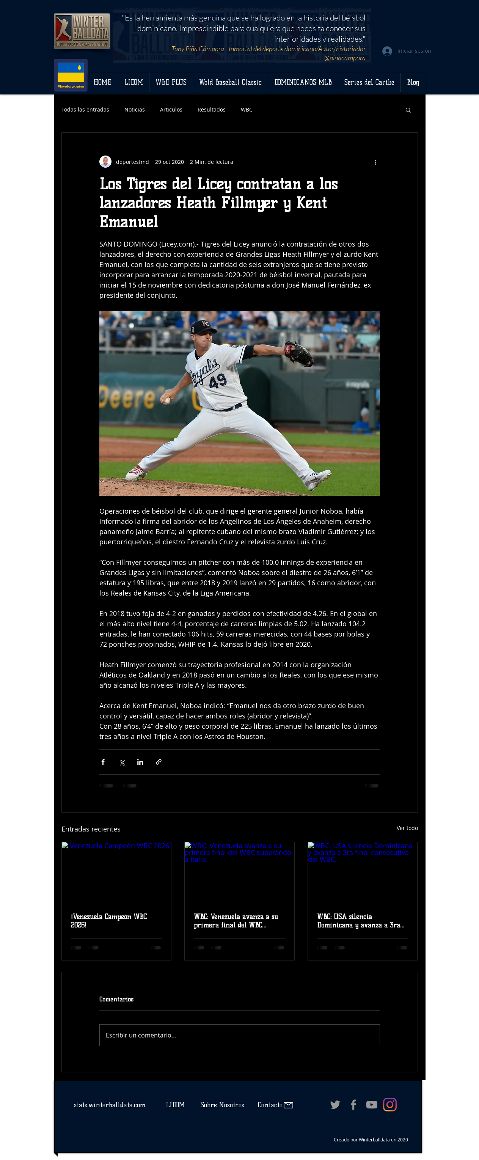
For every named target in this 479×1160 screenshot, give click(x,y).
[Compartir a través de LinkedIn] (140, 761)
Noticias (134, 109)
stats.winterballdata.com (110, 1105)
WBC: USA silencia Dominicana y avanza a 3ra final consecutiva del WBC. (358, 921)
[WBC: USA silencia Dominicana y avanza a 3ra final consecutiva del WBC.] (363, 873)
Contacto (269, 1105)
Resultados (212, 109)
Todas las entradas (85, 109)
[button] (408, 110)
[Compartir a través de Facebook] (103, 761)
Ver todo (407, 827)
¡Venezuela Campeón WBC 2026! (109, 921)
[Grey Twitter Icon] (335, 1104)
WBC (247, 109)
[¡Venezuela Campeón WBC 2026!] (116, 873)
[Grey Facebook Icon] (353, 1104)
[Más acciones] (375, 161)
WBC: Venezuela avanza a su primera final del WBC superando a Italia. (236, 921)
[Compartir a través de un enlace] (158, 761)
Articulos (171, 109)
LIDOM (175, 1105)
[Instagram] (390, 1104)
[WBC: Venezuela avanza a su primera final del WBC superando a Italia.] (239, 873)
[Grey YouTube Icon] (371, 1104)
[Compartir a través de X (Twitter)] (121, 761)
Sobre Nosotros (222, 1105)
